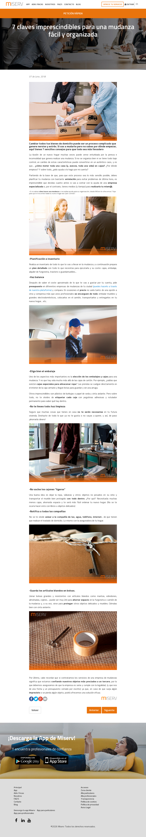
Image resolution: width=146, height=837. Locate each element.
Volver (35, 710)
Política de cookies (89, 801)
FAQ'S (59, 4)
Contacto (69, 4)
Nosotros (50, 4)
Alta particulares (87, 793)
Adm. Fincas (37, 4)
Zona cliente (86, 790)
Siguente (109, 710)
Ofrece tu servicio (112, 4)
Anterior (94, 710)
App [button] (28, 4)
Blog (78, 4)
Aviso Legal (85, 807)
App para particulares (46, 810)
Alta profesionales (88, 795)
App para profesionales (24, 813)
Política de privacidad (90, 804)
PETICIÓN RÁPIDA (73, 13)
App (15, 790)
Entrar (129, 4)
